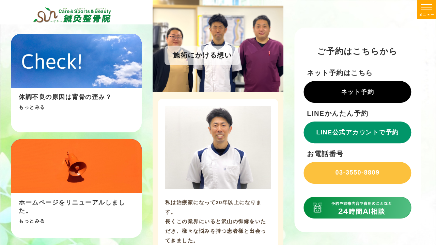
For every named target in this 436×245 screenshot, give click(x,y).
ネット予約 (357, 91)
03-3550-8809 (358, 172)
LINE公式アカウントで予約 (357, 132)
